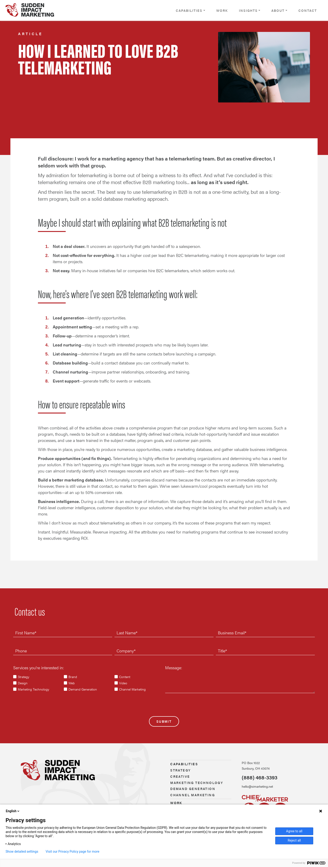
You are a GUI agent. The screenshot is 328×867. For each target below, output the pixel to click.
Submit (164, 721)
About (278, 10)
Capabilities (189, 10)
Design (23, 683)
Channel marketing (192, 795)
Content (124, 677)
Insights (248, 10)
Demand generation (192, 788)
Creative (180, 776)
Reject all (294, 840)
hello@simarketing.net (257, 786)
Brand (72, 677)
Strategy (23, 677)
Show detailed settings (22, 851)
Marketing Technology (33, 689)
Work (222, 10)
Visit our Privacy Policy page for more (72, 851)
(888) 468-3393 (259, 777)
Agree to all (294, 831)
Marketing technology (196, 782)
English (13, 811)
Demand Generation (82, 689)
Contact (307, 10)
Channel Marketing (132, 689)
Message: (173, 667)
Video (123, 683)
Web (71, 683)
